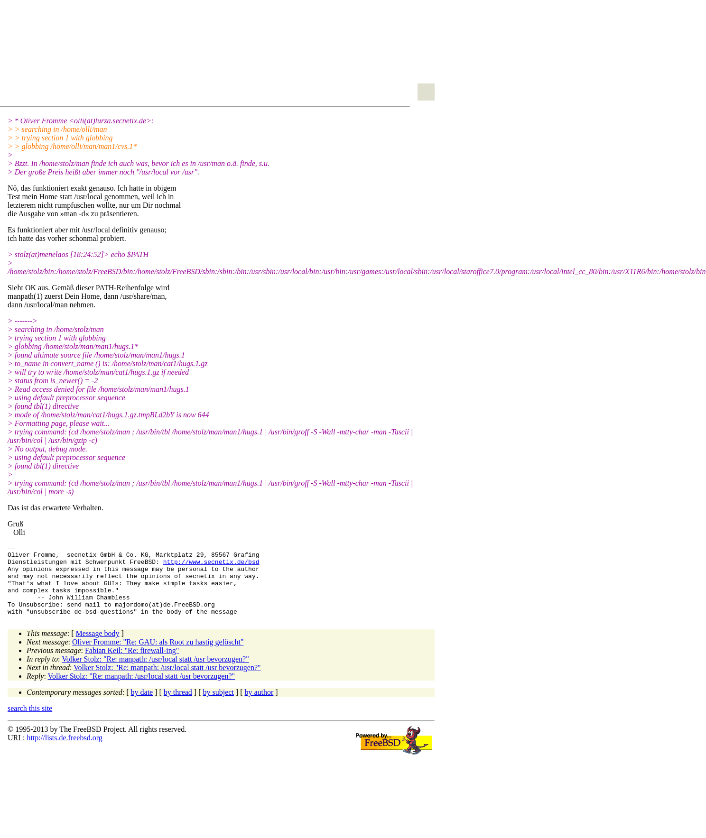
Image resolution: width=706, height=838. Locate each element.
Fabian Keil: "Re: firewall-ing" (132, 665)
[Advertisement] (111, 55)
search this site (30, 722)
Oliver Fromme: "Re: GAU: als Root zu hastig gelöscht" (157, 656)
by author (258, 706)
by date (142, 706)
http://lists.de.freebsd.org (64, 752)
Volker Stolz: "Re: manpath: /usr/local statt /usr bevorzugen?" (155, 673)
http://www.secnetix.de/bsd (211, 566)
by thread (178, 706)
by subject (218, 706)
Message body (98, 648)
